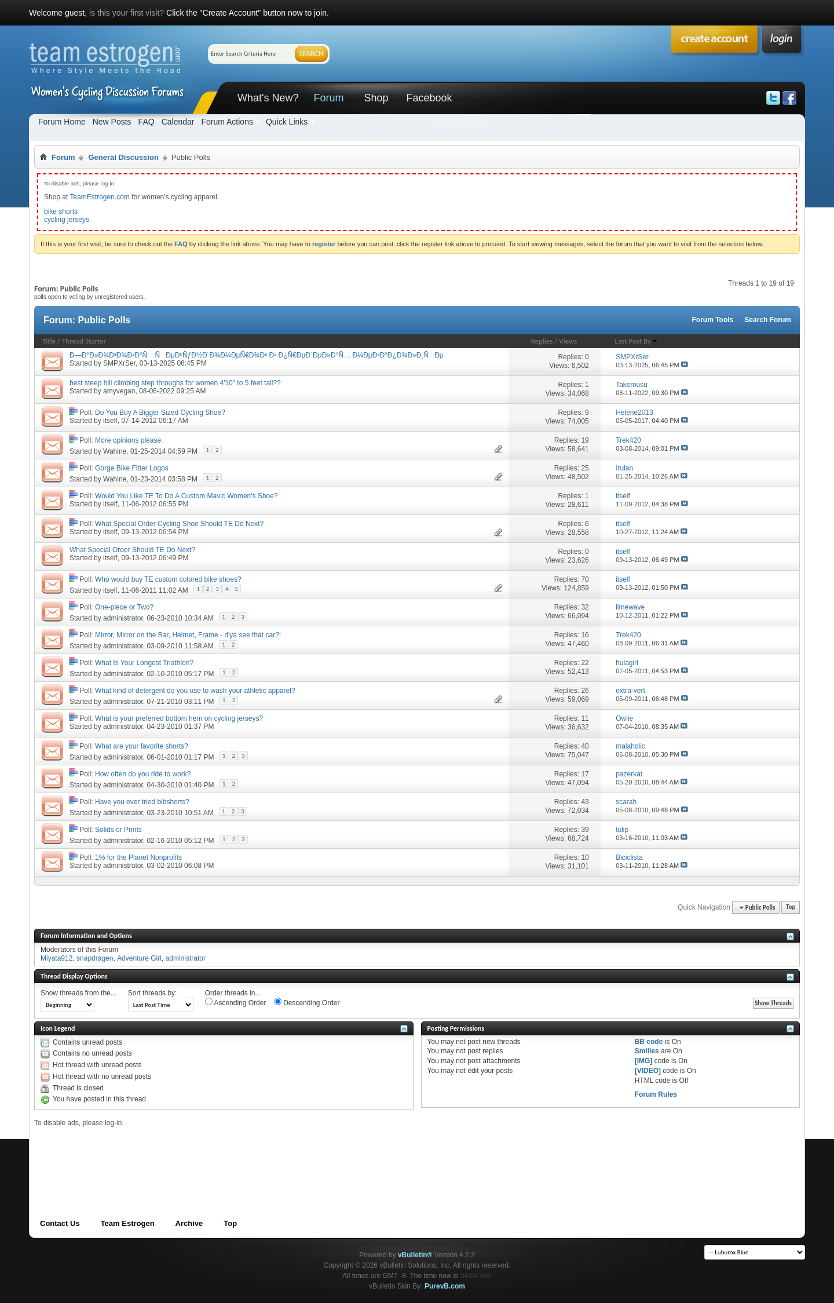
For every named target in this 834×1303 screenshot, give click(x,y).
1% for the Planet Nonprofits (138, 857)
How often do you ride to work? (143, 774)
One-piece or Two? (124, 607)
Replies (542, 341)
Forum (328, 98)
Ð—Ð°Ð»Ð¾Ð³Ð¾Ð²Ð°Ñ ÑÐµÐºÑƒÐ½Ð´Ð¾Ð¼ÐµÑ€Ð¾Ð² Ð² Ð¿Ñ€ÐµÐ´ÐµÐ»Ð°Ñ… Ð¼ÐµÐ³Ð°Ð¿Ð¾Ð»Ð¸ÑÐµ (257, 355)
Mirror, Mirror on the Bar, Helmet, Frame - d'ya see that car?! (188, 635)
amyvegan (119, 391)
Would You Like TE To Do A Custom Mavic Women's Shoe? (186, 496)
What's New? (267, 98)
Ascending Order (235, 1002)
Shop (376, 98)
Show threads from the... (78, 993)
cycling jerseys (66, 220)
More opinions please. (129, 440)
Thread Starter (84, 341)
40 (584, 746)
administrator (123, 618)
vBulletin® (415, 1255)
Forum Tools (713, 320)
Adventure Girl (139, 958)
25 (584, 468)
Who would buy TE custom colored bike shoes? (168, 579)
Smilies (647, 1051)
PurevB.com (445, 1286)
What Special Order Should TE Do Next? (132, 550)
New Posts (112, 121)
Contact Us (60, 1223)
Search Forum (767, 320)
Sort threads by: (152, 993)
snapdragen (94, 958)
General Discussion (123, 157)
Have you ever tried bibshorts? (142, 802)
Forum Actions (227, 121)
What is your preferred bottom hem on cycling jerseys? (179, 718)
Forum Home (62, 121)
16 (584, 635)
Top (790, 907)
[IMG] (644, 1061)
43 (584, 802)
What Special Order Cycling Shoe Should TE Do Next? (179, 524)
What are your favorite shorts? (141, 746)
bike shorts (61, 211)
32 (584, 607)
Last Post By (636, 341)
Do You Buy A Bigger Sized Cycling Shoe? (160, 412)
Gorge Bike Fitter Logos (132, 468)
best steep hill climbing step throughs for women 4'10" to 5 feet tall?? (175, 383)
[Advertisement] (245, 1153)
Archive (189, 1223)
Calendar (178, 121)
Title (49, 341)
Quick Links (287, 121)
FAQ (146, 121)
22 (584, 663)
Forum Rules (656, 1094)
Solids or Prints (118, 830)
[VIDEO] (648, 1071)
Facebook (429, 98)
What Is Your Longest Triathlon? (144, 663)
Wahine (114, 451)
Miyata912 (56, 958)
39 (584, 830)
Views (568, 341)
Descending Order (307, 1002)
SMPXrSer (119, 363)
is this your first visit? (126, 12)
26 (584, 691)
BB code (649, 1042)
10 (584, 857)
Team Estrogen (128, 1223)
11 (584, 718)
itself (110, 421)
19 (584, 440)
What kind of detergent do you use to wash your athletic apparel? (195, 691)
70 (584, 579)
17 (584, 774)
